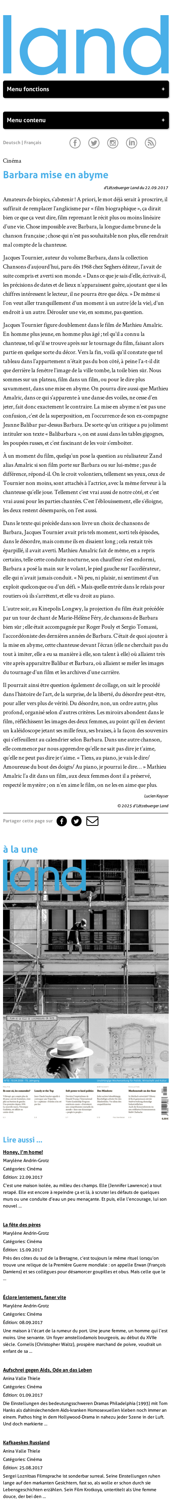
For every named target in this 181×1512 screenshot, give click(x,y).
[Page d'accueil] (86, 73)
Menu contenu (86, 120)
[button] (91, 821)
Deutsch (11, 142)
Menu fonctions (86, 89)
